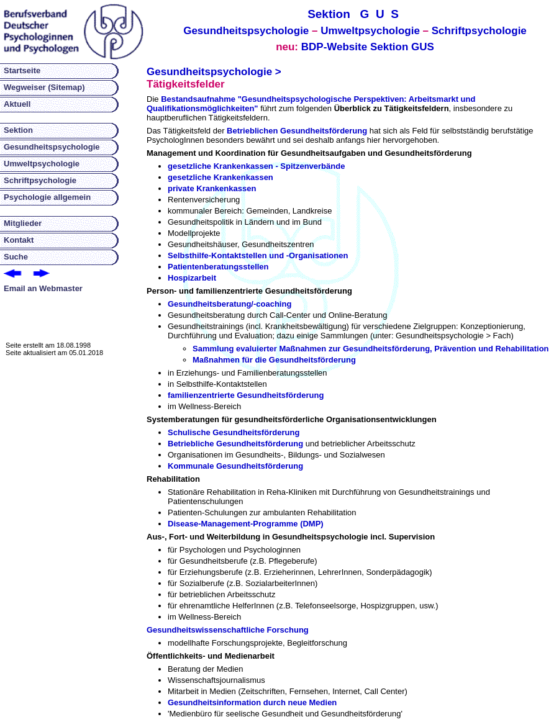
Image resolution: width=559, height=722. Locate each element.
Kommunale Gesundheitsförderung (235, 466)
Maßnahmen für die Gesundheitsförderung (274, 359)
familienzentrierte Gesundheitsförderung (246, 395)
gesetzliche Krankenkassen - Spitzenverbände (256, 166)
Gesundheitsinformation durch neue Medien (252, 702)
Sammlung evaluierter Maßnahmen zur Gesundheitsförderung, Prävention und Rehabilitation (371, 348)
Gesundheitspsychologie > (214, 72)
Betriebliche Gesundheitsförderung (235, 443)
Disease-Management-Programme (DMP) (246, 523)
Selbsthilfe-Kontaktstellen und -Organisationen (258, 255)
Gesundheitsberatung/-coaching (229, 304)
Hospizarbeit (192, 277)
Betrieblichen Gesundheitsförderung (297, 130)
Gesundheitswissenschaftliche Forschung (228, 629)
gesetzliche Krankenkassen (220, 177)
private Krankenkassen (212, 188)
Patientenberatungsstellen (218, 266)
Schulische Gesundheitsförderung (233, 432)
